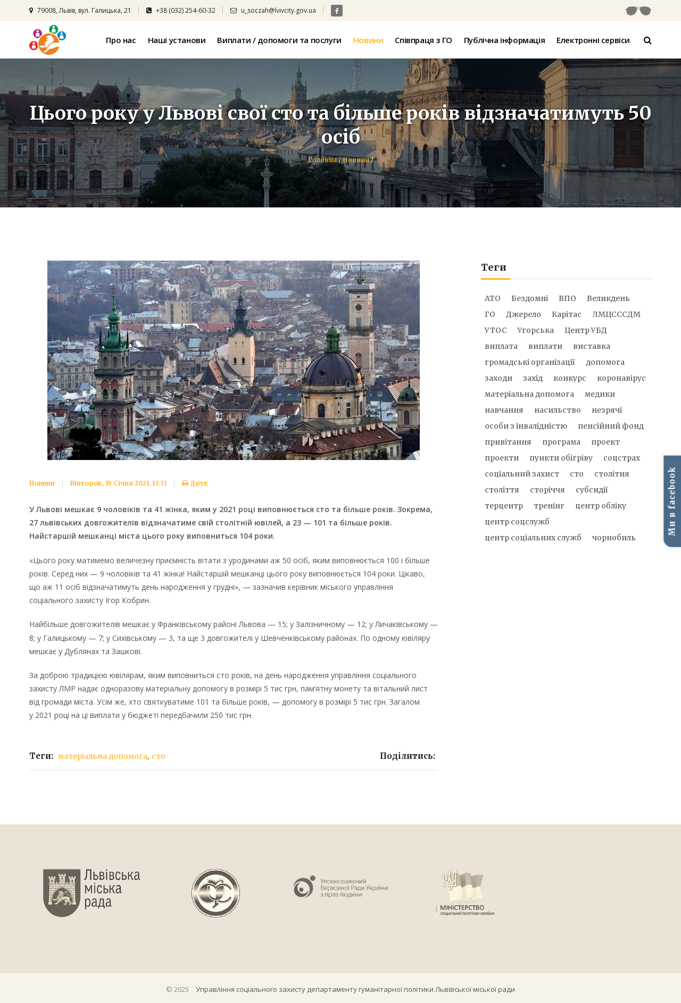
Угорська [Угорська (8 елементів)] (536, 330)
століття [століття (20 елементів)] (502, 490)
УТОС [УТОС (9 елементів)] (496, 330)
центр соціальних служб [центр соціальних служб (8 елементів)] (533, 537)
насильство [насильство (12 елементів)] (557, 410)
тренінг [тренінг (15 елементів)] (549, 506)
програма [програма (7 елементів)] (561, 442)
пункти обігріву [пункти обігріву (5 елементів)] (561, 458)
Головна (322, 160)
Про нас (121, 40)
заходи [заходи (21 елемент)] (498, 378)
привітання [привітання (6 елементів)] (508, 442)
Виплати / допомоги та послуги (279, 40)
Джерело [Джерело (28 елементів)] (523, 314)
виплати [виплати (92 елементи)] (545, 346)
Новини (368, 40)
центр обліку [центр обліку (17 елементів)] (600, 506)
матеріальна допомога (102, 756)
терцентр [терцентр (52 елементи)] (504, 506)
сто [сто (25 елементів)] (577, 474)
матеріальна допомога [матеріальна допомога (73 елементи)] (529, 394)
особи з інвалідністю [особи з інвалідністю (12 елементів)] (526, 426)
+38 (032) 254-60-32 (180, 10)
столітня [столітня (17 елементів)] (611, 474)
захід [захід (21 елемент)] (533, 378)
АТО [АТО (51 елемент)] (493, 298)
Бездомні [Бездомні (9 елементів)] (529, 298)
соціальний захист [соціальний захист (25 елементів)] (522, 474)
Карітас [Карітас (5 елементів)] (567, 314)
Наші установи (177, 40)
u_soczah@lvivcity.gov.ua (273, 10)
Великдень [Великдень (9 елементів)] (608, 298)
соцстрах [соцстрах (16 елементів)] (621, 458)
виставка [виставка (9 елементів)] (591, 346)
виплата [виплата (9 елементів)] (501, 346)
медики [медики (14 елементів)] (600, 394)
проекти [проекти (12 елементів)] (502, 458)
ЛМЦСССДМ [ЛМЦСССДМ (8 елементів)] (616, 314)
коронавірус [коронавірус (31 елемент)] (621, 378)
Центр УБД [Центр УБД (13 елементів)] (585, 330)
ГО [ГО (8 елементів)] (490, 314)
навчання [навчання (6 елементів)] (504, 410)
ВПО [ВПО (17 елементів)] (567, 298)
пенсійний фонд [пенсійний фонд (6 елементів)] (611, 426)
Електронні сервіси (593, 40)
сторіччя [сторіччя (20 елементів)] (547, 490)
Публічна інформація (504, 40)
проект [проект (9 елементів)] (605, 442)
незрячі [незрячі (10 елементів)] (607, 410)
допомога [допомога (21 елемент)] (605, 362)
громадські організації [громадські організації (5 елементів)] (530, 362)
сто (158, 756)
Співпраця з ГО (423, 40)
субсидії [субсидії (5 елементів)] (592, 490)
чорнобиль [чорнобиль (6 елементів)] (614, 537)
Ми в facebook (672, 501)
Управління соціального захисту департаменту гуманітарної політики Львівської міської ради (355, 989)
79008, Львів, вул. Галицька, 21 (80, 10)
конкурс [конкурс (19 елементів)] (569, 378)
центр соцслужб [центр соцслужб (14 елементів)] (517, 521)
